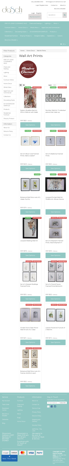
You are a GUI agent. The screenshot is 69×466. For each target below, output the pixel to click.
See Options (30, 125)
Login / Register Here (42, 5)
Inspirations (51, 36)
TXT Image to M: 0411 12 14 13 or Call (55, 1)
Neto (54, 463)
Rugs (18, 417)
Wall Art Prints (41, 50)
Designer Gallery (39, 36)
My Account (35, 17)
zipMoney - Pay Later (37, 430)
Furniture (20, 401)
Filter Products (9, 51)
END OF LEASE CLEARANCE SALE (16, 23)
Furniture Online (10, 27)
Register (39, 13)
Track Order (5, 404)
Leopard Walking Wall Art (29, 241)
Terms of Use (36, 408)
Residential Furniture (11, 36)
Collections (9, 32)
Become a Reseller (59, 8)
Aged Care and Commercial (51, 27)
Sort (50, 85)
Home (22, 50)
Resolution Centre (5, 409)
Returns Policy (8, 131)
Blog (3, 423)
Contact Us (54, 5)
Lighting (48, 23)
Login (33, 13)
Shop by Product (26, 36)
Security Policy (36, 425)
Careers (60, 36)
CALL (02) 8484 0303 (37, 1)
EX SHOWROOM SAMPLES (39, 32)
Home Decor (23, 27)
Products (53, 32)
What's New (34, 27)
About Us (62, 5)
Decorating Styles (21, 32)
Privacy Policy (36, 412)
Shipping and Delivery (36, 420)
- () (63, 44)
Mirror (56, 23)
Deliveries (5, 419)
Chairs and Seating (35, 23)
